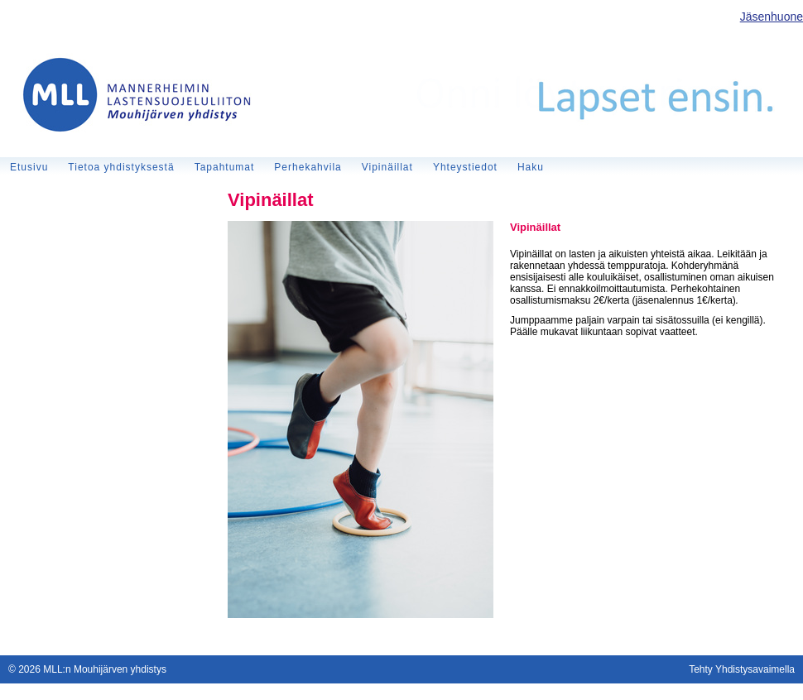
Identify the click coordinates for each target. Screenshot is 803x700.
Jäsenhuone (771, 16)
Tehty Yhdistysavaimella (742, 669)
